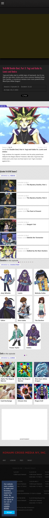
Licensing (13, 460)
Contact (29, 460)
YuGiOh (13, 3)
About (4, 460)
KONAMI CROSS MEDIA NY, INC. (24, 453)
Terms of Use (17, 468)
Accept (9, 512)
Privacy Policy (30, 468)
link (2, 3)
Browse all (8, 175)
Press (21, 460)
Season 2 (14, 171)
